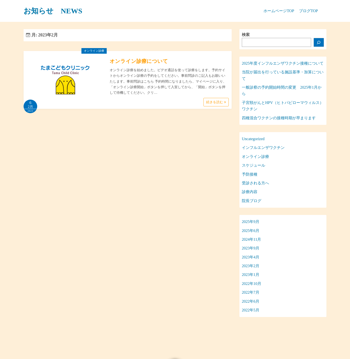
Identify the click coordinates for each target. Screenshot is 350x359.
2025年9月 (250, 222)
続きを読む (216, 102)
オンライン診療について (139, 61)
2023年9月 (250, 248)
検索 (246, 35)
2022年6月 (250, 301)
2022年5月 (250, 310)
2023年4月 (250, 257)
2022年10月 (251, 284)
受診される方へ (255, 183)
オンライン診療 (94, 50)
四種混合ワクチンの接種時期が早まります (279, 118)
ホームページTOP (278, 11)
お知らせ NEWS (53, 11)
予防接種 (249, 174)
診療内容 (249, 192)
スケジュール (253, 165)
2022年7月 (250, 292)
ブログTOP (308, 11)
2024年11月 (251, 239)
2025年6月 (250, 231)
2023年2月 (250, 266)
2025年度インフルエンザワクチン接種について (283, 63)
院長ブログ (251, 201)
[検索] (319, 42)
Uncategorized (253, 139)
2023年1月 (250, 275)
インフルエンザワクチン (263, 147)
